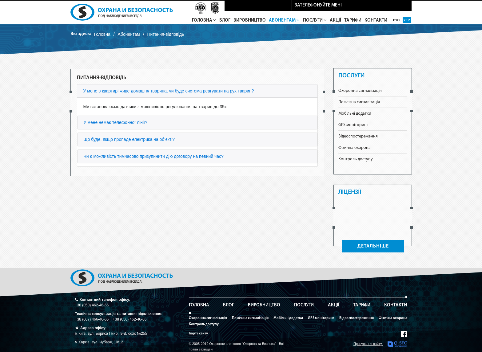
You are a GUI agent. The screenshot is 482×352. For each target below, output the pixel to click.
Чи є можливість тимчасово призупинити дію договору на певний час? (154, 156)
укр (407, 20)
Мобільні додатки (354, 113)
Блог (224, 20)
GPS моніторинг (353, 125)
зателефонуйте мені (318, 5)
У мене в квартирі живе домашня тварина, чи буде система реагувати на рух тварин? (168, 90)
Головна (204, 20)
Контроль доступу (355, 159)
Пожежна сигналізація (359, 102)
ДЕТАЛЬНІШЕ (373, 246)
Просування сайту (380, 344)
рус (397, 20)
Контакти (375, 20)
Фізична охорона (354, 147)
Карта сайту (198, 333)
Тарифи (352, 20)
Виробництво (249, 20)
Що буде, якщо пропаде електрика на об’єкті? (129, 139)
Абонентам (284, 20)
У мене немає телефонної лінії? (115, 122)
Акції (335, 20)
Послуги (315, 20)
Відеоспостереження (358, 136)
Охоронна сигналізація (360, 90)
